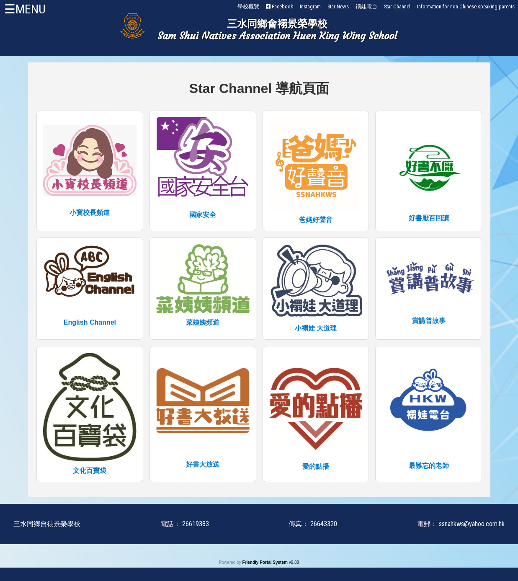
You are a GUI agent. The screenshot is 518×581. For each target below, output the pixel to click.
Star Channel (397, 6)
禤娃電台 (366, 6)
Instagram (310, 6)
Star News (338, 6)
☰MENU (25, 9)
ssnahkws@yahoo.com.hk (472, 524)
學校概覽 (248, 6)
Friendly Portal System (265, 562)
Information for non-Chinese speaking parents (466, 6)
